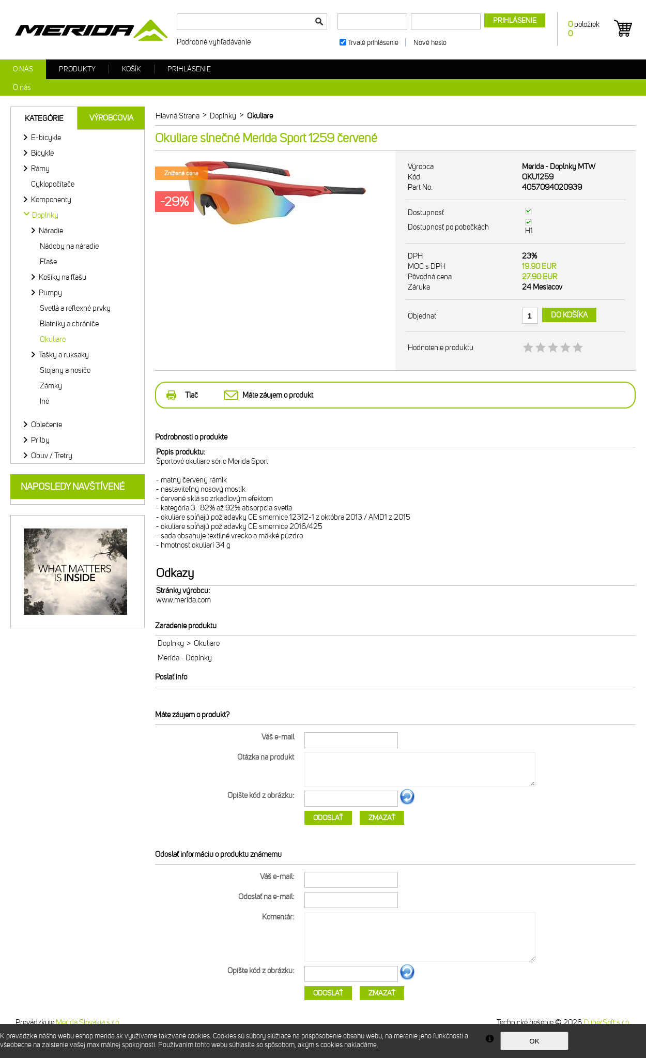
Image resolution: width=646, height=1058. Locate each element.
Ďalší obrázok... (407, 803)
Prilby (40, 440)
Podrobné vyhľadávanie (214, 42)
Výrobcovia (111, 118)
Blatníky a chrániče (69, 323)
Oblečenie (46, 424)
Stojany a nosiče (65, 370)
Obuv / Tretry (51, 455)
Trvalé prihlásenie (373, 42)
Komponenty (51, 199)
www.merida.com (183, 599)
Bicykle (42, 153)
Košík (131, 69)
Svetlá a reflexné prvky (75, 308)
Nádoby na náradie (69, 246)
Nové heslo (430, 42)
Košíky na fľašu (62, 277)
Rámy (40, 168)
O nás (23, 69)
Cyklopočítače (52, 184)
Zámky (51, 385)
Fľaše (48, 261)
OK (534, 1041)
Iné (44, 401)
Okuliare (53, 339)
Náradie (51, 230)
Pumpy (50, 292)
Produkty (77, 69)
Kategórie (44, 118)
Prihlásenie (189, 69)
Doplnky (171, 643)
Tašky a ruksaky (64, 354)
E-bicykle (46, 137)
